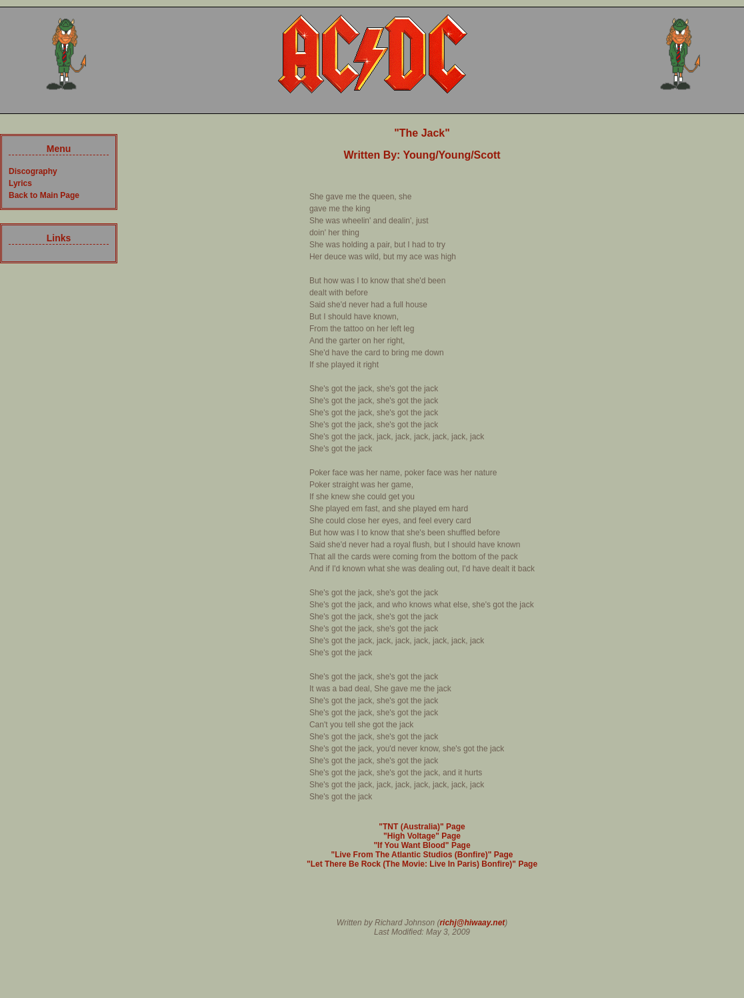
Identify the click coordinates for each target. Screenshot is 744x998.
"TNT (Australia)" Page (422, 826)
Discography (33, 171)
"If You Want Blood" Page (421, 845)
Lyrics (20, 183)
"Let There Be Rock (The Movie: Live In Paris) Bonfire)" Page (422, 864)
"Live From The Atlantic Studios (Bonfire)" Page (422, 854)
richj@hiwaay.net (472, 922)
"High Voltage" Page (422, 836)
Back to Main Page (44, 195)
